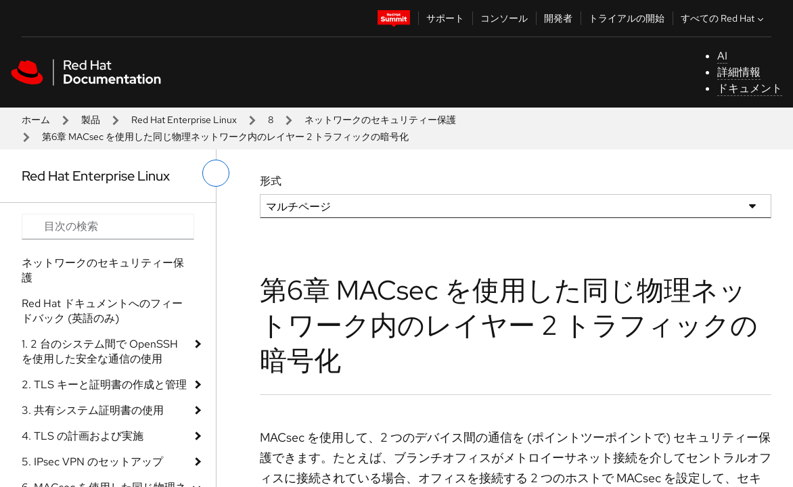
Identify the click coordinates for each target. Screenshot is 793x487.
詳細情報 (739, 72)
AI (722, 56)
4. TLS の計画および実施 (82, 436)
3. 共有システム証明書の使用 (93, 410)
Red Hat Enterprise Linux (184, 120)
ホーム (36, 120)
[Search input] (108, 226)
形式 (270, 181)
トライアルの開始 (626, 18)
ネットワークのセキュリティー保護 (380, 120)
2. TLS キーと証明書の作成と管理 (104, 384)
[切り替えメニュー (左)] (215, 173)
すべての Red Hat (724, 18)
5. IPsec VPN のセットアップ (92, 462)
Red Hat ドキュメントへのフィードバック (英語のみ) (102, 310)
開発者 (558, 18)
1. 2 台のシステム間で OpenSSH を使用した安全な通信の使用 (100, 351)
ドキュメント (749, 88)
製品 (90, 120)
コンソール (504, 18)
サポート (445, 18)
